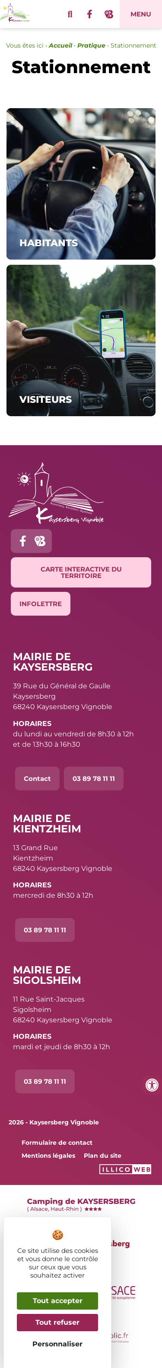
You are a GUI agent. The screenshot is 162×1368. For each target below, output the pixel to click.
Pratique (91, 45)
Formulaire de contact (57, 1142)
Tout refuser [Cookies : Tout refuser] (57, 1322)
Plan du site (102, 1155)
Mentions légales (48, 1155)
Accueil (60, 45)
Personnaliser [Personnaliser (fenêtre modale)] (57, 1344)
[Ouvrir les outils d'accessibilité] (152, 1085)
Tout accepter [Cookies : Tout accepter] (58, 1301)
